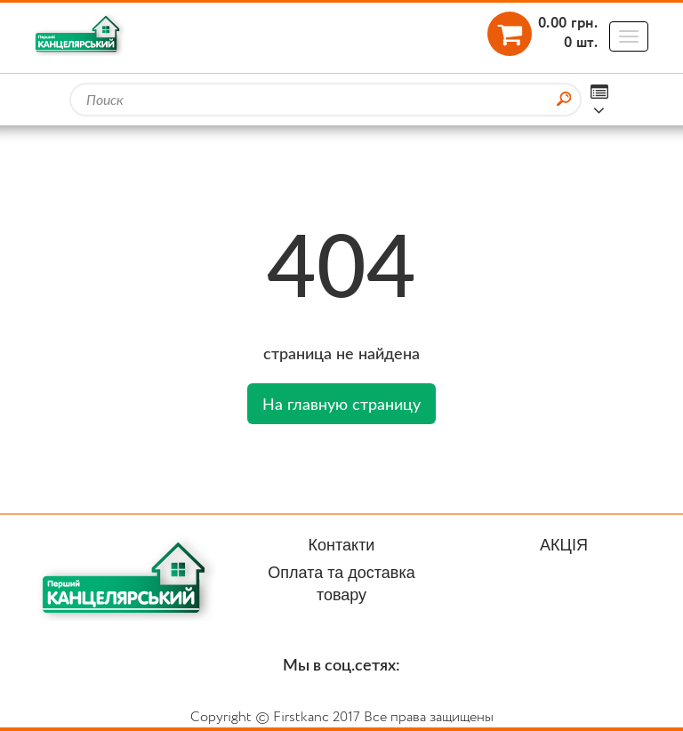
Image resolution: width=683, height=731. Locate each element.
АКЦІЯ (564, 545)
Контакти (342, 545)
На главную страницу (341, 404)
